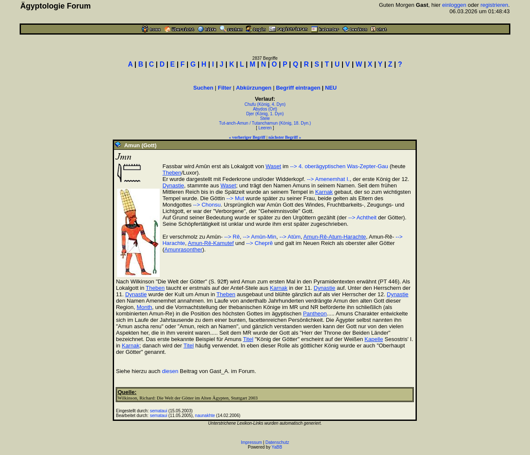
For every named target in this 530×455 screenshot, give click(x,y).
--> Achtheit (362, 217)
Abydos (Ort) (265, 109)
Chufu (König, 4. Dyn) (264, 104)
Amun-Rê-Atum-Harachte (334, 236)
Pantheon (315, 313)
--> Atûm (290, 236)
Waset (273, 166)
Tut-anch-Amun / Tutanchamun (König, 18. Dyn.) (265, 123)
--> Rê (231, 236)
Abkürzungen (253, 88)
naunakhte (205, 415)
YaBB (277, 447)
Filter (224, 88)
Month (144, 307)
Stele (265, 118)
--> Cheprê (259, 243)
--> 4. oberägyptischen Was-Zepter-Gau (339, 166)
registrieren (494, 5)
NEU (331, 88)
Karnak (324, 192)
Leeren (265, 127)
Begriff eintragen (298, 88)
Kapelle (374, 339)
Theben (171, 172)
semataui (158, 410)
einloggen (454, 5)
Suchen (203, 88)
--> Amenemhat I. (328, 179)
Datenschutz (278, 442)
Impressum (251, 442)
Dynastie (173, 185)
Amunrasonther (183, 249)
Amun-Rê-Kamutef (211, 243)
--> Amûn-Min (259, 236)
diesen (170, 371)
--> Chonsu (207, 204)
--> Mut (235, 198)
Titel (248, 339)
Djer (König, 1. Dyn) (265, 113)
